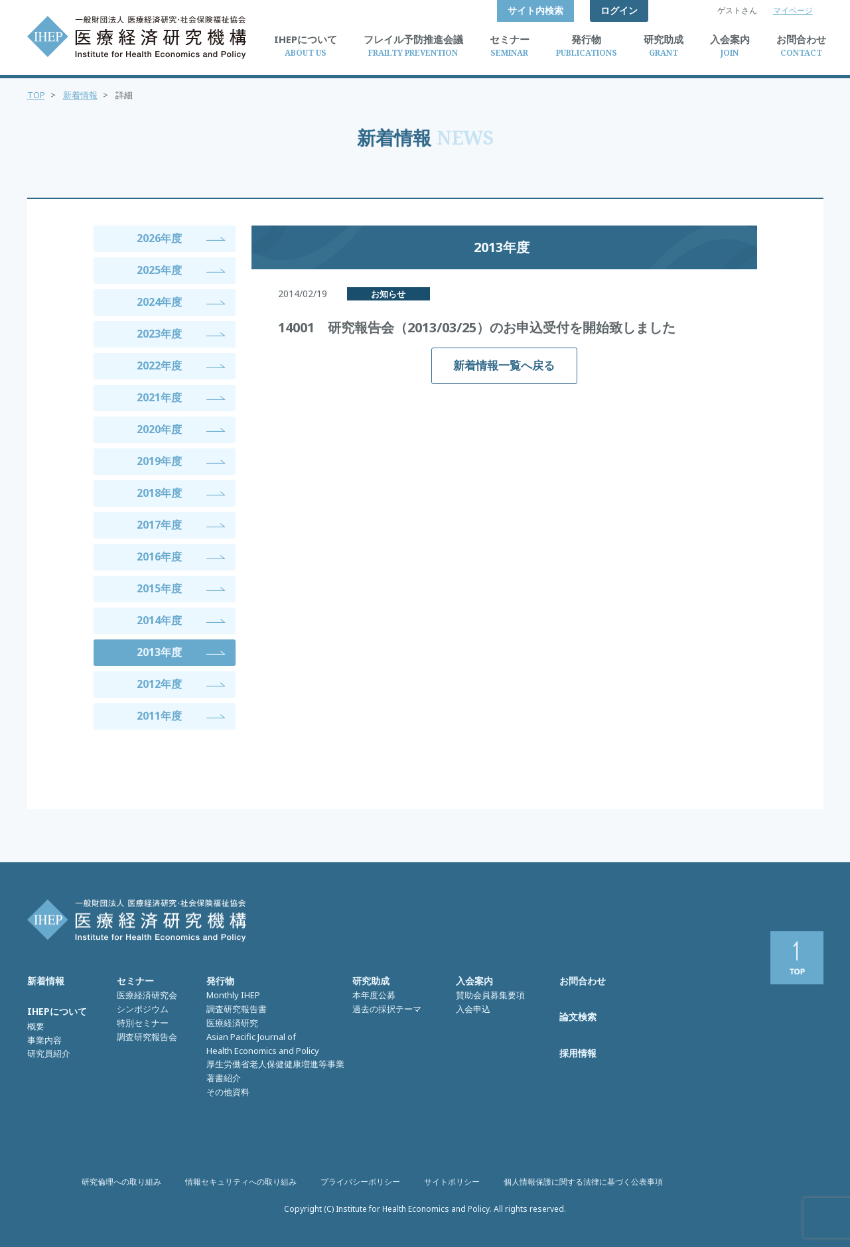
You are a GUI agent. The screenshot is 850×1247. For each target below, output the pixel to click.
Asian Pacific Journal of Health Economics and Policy (262, 1044)
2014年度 (159, 620)
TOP (36, 95)
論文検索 (578, 1016)
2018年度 (159, 493)
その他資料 (227, 1092)
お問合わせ (582, 980)
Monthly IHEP (233, 995)
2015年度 (159, 588)
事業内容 (44, 1040)
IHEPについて (57, 1011)
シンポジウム (143, 1009)
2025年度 (159, 270)
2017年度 (159, 524)
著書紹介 (223, 1078)
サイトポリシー (452, 1181)
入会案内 (474, 980)
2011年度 (159, 715)
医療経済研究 (232, 1023)
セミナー (135, 980)
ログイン (619, 10)
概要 (35, 1026)
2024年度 (159, 302)
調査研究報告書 (236, 1009)
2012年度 (159, 684)
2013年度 (159, 652)
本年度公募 (373, 995)
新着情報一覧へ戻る (504, 365)
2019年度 (159, 461)
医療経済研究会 (147, 995)
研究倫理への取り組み (121, 1181)
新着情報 (80, 95)
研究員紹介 (48, 1053)
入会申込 (473, 1009)
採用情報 (578, 1053)
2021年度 (159, 397)
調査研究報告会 (147, 1037)
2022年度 (159, 365)
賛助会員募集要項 (490, 995)
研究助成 (371, 980)
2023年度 (159, 333)
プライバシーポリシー (360, 1181)
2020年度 (159, 429)
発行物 (220, 980)
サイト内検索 (535, 10)
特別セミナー (143, 1023)
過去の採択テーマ (386, 1009)
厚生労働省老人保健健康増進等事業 (275, 1064)
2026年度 (159, 238)
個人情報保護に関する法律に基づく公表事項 (583, 1181)
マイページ (793, 10)
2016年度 (159, 556)
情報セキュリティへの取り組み (241, 1181)
